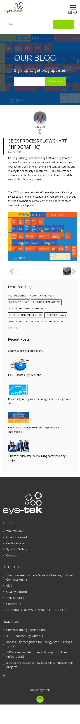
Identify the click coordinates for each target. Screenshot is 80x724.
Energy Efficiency (19, 302)
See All (12, 328)
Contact (11, 555)
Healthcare (16, 321)
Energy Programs (56, 314)
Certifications (15, 543)
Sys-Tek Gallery (16, 549)
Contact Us (13, 604)
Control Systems (36, 321)
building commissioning (46, 302)
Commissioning (18, 295)
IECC (9, 586)
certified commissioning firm (25, 314)
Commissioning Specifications (26, 630)
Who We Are (14, 531)
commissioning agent (42, 295)
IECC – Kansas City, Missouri (25, 636)
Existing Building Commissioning (28, 308)
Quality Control (16, 537)
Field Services (15, 598)
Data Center (56, 321)
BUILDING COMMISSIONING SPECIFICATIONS (37, 610)
